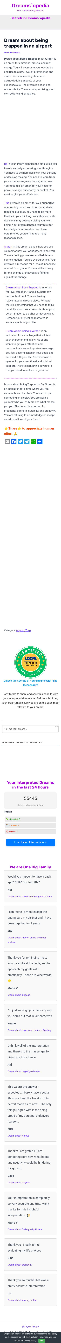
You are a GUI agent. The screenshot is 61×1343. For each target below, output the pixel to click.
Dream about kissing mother (22, 1300)
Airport (8, 246)
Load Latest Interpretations (30, 842)
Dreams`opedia (30, 6)
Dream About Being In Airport (23, 331)
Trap (6, 203)
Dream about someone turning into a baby (29, 896)
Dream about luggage (18, 995)
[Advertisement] (30, 130)
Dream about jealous (18, 1135)
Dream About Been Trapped (22, 287)
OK (41, 1341)
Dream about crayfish (18, 1182)
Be (5, 163)
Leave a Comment (12, 52)
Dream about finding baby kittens (24, 1229)
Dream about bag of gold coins (23, 1071)
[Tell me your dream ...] (30, 729)
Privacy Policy (30, 1326)
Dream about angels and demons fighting (29, 1030)
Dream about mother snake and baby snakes (26, 940)
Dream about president (19, 1264)
